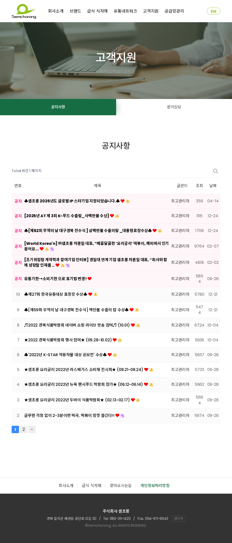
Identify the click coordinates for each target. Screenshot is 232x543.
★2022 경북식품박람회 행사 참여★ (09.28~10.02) (68, 340)
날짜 (213, 186)
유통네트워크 (125, 11)
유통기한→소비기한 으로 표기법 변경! (56, 279)
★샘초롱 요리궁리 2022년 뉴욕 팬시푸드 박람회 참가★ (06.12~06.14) (84, 384)
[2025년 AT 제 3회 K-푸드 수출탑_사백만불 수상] (67, 216)
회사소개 (56, 11)
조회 (199, 186)
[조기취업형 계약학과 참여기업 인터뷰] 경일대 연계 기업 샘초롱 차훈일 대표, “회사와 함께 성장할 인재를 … (95, 262)
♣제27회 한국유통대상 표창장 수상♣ (56, 294)
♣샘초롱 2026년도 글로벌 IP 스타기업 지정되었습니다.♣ (72, 201)
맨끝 (32, 429)
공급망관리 (174, 11)
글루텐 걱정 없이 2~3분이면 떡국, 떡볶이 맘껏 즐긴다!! (69, 415)
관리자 (178, 518)
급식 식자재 (97, 11)
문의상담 (174, 107)
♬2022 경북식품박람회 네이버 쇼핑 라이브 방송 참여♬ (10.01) (77, 325)
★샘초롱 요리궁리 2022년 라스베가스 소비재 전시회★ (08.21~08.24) (84, 369)
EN (213, 11)
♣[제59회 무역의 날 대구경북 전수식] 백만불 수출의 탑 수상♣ (77, 310)
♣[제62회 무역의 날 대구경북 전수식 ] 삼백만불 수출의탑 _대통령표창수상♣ (88, 230)
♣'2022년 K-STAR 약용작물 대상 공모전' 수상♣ (66, 355)
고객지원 (151, 11)
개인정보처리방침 (155, 485)
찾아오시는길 (121, 485)
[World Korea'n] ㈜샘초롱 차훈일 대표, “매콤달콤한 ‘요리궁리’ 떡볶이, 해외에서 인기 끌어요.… (96, 246)
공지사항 (58, 107)
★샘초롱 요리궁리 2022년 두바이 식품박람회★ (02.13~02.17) (77, 400)
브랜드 (75, 11)
